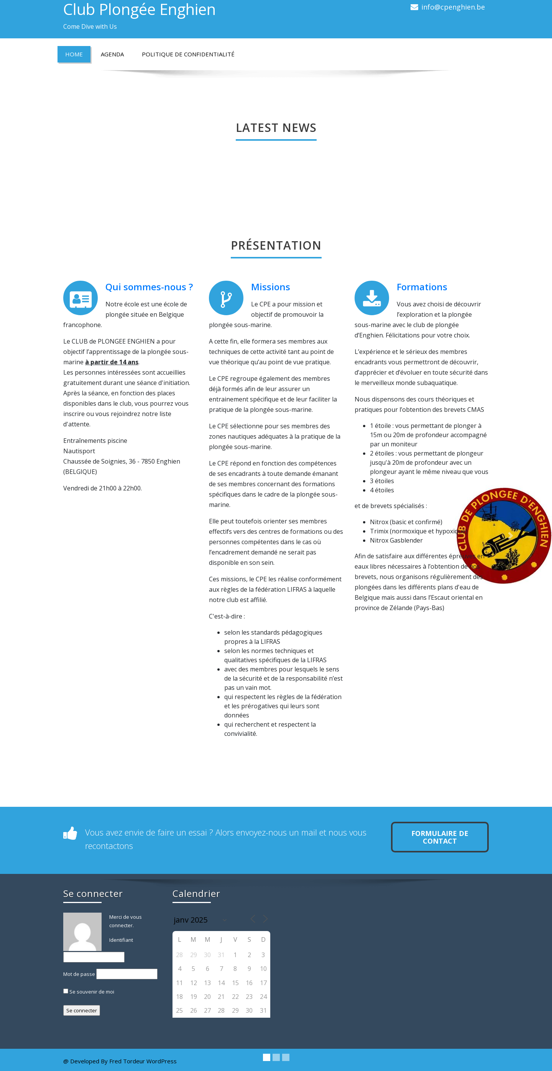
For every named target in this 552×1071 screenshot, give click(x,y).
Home (74, 54)
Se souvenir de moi (88, 991)
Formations (422, 286)
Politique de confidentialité (188, 54)
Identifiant (121, 939)
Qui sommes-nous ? (149, 286)
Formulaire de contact (439, 837)
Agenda (112, 54)
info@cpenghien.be (453, 7)
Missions (270, 286)
